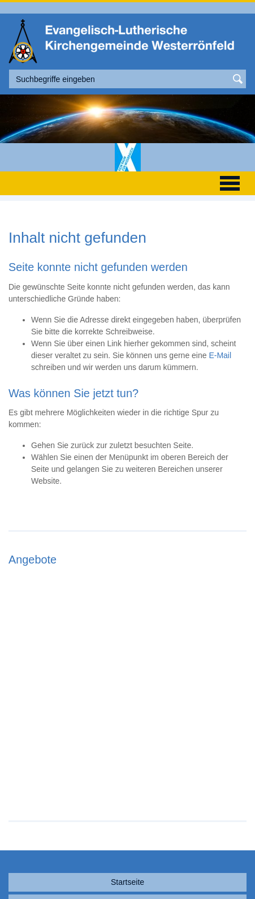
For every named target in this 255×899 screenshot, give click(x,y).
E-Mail (220, 355)
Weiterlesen (60, 716)
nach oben (127, 874)
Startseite (127, 810)
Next (242, 650)
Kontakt (127, 831)
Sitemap (127, 853)
